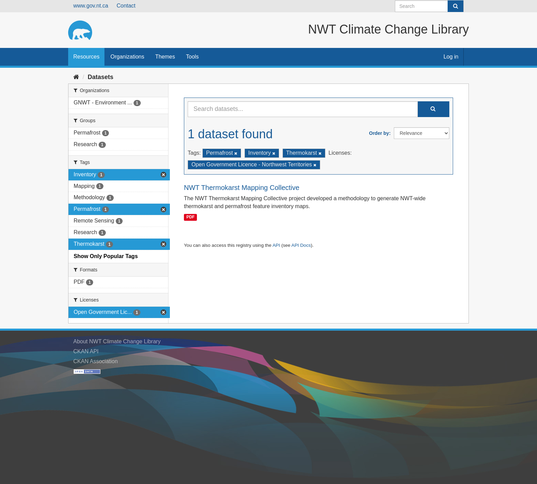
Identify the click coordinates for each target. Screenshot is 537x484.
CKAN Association (95, 361)
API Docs (301, 245)
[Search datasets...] (303, 109)
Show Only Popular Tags (106, 256)
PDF (190, 217)
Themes (165, 57)
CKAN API (86, 351)
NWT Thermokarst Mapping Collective (241, 187)
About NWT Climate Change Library (117, 341)
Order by (379, 133)
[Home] (76, 77)
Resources (86, 57)
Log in (451, 57)
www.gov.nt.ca (90, 6)
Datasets (100, 77)
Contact (125, 6)
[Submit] (455, 6)
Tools (192, 57)
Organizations (127, 57)
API (276, 245)
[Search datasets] (429, 6)
